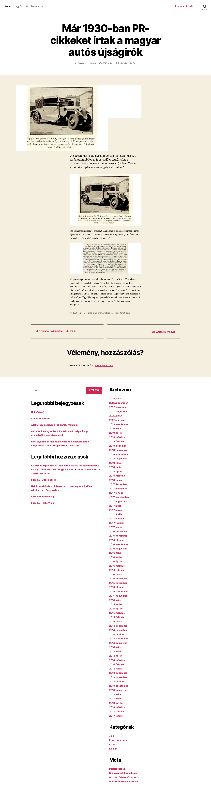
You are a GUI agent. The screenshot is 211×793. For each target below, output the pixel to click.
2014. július (116, 646)
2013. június (116, 698)
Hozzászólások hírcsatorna (125, 776)
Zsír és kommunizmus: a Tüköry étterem (56, 472)
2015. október (117, 586)
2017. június (116, 509)
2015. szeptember (120, 590)
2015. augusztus (119, 595)
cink (95, 313)
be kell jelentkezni (104, 365)
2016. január (116, 573)
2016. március (118, 565)
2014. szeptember (120, 638)
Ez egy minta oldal (184, 6)
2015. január (116, 620)
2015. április (116, 607)
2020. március (118, 419)
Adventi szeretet (41, 417)
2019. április (116, 432)
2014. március (118, 659)
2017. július (116, 505)
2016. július (116, 552)
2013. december (119, 672)
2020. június (116, 415)
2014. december (119, 625)
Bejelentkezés (118, 768)
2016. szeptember (120, 543)
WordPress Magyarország (125, 781)
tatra (129, 313)
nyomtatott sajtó (105, 313)
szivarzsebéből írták (89, 283)
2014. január (117, 667)
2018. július (116, 462)
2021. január (116, 397)
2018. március (118, 475)
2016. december (119, 530)
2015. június (116, 603)
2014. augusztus (119, 642)
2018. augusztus (119, 457)
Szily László (90, 63)
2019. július (116, 427)
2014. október (118, 633)
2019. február (117, 440)
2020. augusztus (119, 410)
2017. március (117, 518)
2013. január (116, 715)
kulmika (36, 479)
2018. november (119, 449)
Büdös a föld (51, 479)
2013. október (117, 680)
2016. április (116, 560)
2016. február (117, 569)
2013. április (116, 702)
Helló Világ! (38, 411)
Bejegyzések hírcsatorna (124, 772)
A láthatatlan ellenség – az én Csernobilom (57, 424)
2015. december (119, 578)
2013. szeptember (120, 685)
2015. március (118, 612)
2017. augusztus (119, 500)
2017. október (117, 492)
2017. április (116, 513)
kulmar (113, 748)
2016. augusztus (119, 547)
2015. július (116, 599)
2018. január (117, 479)
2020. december (119, 402)
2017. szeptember (120, 496)
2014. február (117, 663)
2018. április (116, 470)
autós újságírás (85, 313)
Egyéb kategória (119, 739)
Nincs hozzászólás (128, 63)
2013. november (119, 676)
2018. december (119, 445)
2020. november (119, 406)
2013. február (117, 710)
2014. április (116, 655)
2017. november (119, 487)
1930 (75, 313)
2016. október (117, 539)
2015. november (119, 582)
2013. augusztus (119, 689)
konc (8, 6)
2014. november (119, 629)
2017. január (116, 526)
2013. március (118, 706)
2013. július (116, 693)
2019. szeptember (120, 423)
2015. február (117, 616)
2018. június (116, 466)
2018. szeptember (120, 453)
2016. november (119, 535)
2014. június (116, 650)
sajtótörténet (120, 313)
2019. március (118, 436)
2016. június (116, 556)
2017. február (117, 522)
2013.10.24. (107, 63)
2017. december (119, 483)
